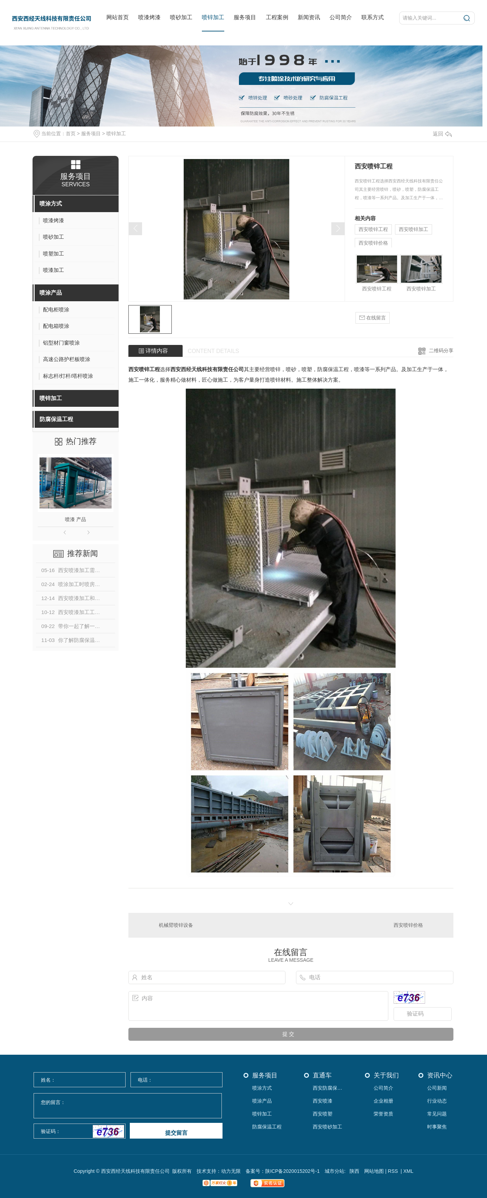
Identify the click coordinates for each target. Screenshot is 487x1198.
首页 (71, 133)
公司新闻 (437, 1088)
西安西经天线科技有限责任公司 (207, 369)
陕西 (354, 1171)
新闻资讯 (309, 17)
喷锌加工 (213, 17)
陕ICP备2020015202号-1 (292, 1171)
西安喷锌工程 (373, 229)
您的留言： (128, 1106)
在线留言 (372, 318)
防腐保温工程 (56, 419)
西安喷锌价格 (373, 243)
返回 (442, 134)
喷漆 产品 (75, 519)
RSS (394, 1171)
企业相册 (383, 1101)
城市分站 (334, 1171)
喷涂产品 (51, 293)
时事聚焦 (437, 1127)
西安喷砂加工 (327, 1127)
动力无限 (231, 1171)
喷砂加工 (181, 17)
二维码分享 (441, 350)
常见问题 (437, 1114)
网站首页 (117, 17)
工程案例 (277, 17)
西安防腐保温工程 (329, 1088)
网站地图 (374, 1171)
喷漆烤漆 (149, 17)
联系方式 (372, 17)
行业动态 (437, 1101)
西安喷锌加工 (413, 229)
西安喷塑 (322, 1114)
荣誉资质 (383, 1114)
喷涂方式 (51, 204)
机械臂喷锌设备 (176, 925)
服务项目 (245, 17)
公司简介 (341, 17)
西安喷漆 (322, 1101)
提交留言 (176, 1133)
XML (408, 1171)
